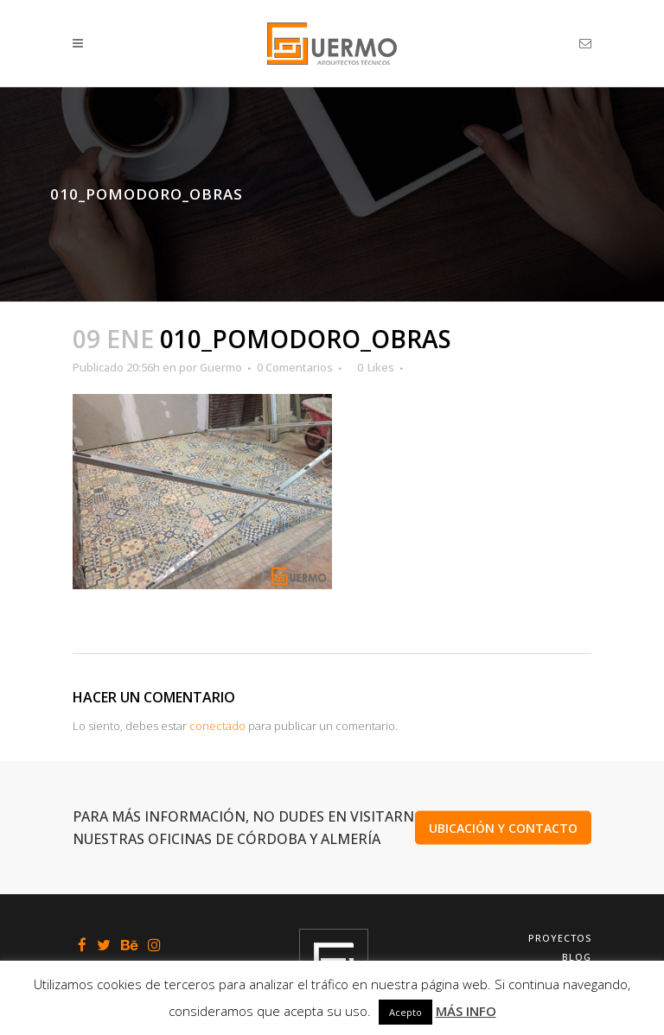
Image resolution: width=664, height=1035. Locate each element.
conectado (217, 725)
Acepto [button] (405, 1012)
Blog (576, 956)
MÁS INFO (466, 1010)
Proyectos (559, 937)
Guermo (221, 367)
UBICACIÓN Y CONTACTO (503, 827)
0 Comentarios (295, 367)
